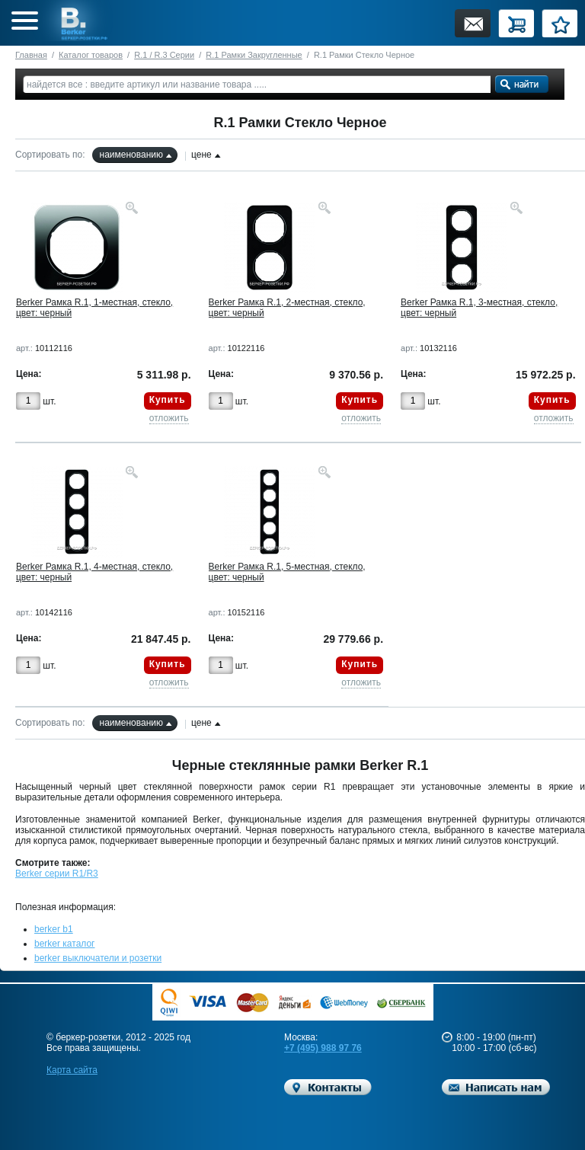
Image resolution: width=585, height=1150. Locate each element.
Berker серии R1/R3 (56, 873)
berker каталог (64, 943)
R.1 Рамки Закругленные (254, 54)
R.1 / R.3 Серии (164, 54)
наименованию (131, 154)
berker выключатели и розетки (97, 958)
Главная (31, 54)
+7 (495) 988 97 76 (323, 1048)
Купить (167, 400)
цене (201, 154)
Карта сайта (72, 1070)
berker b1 (53, 929)
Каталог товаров (91, 54)
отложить (169, 418)
